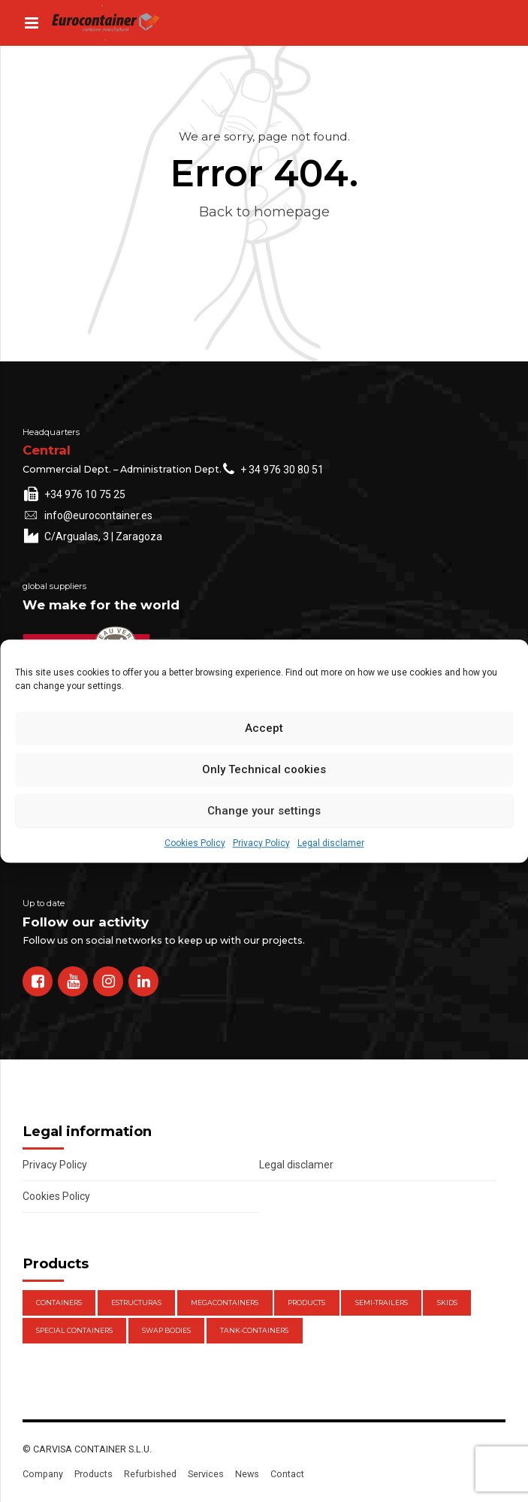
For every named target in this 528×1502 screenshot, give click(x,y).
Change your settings (264, 810)
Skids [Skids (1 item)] (447, 1302)
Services (206, 1473)
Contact (287, 1473)
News (247, 1473)
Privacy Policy (261, 843)
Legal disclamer (330, 843)
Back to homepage (264, 211)
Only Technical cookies (264, 769)
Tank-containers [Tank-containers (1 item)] (254, 1330)
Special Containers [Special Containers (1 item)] (74, 1330)
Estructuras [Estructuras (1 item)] (136, 1302)
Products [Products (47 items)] (306, 1302)
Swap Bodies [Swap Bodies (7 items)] (166, 1330)
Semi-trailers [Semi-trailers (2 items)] (381, 1302)
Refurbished (150, 1473)
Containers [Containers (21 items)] (59, 1302)
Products (93, 1473)
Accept (264, 728)
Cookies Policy (194, 843)
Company (43, 1473)
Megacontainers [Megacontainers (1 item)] (224, 1302)
